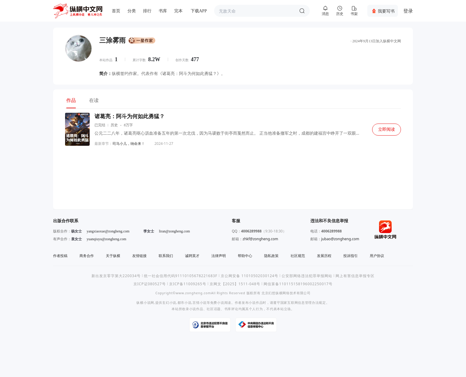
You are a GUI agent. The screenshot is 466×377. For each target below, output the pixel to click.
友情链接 (139, 255)
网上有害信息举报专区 (355, 275)
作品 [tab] (71, 100)
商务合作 (86, 255)
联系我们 (166, 255)
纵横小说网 (145, 302)
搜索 (302, 11)
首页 (116, 11)
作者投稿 (60, 255)
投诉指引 (350, 255)
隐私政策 (271, 255)
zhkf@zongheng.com (260, 238)
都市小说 (185, 302)
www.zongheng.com (193, 293)
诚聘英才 (192, 255)
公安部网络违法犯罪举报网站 (307, 275)
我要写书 (386, 11)
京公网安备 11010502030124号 (249, 275)
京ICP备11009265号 (187, 283)
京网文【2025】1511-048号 (235, 283)
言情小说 (200, 302)
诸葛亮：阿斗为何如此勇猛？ (129, 116)
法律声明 (218, 255)
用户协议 (377, 255)
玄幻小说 (169, 302)
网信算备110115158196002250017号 (298, 283)
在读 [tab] (94, 100)
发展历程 (324, 255)
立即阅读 (386, 129)
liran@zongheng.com (174, 231)
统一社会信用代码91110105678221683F (180, 275)
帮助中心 (245, 255)
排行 (147, 11)
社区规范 (298, 255)
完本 (178, 11)
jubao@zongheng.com (340, 238)
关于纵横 (113, 255)
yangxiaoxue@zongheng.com (108, 231)
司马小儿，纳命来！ (128, 143)
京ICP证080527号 (149, 283)
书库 (163, 11)
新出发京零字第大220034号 (116, 275)
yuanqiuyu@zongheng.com (106, 239)
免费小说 (217, 302)
